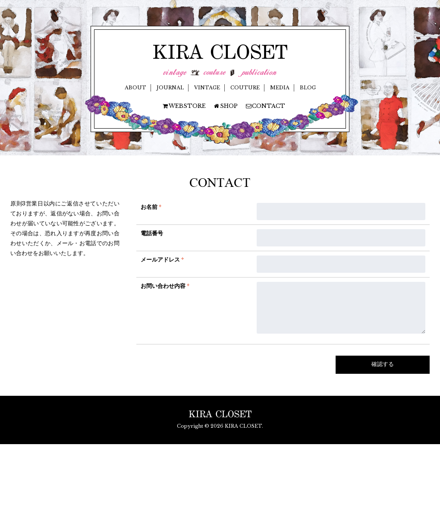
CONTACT (265, 106)
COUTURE (245, 88)
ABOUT (135, 88)
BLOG (308, 88)
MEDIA (279, 88)
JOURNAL (170, 88)
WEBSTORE (184, 106)
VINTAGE (207, 88)
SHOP (225, 106)
